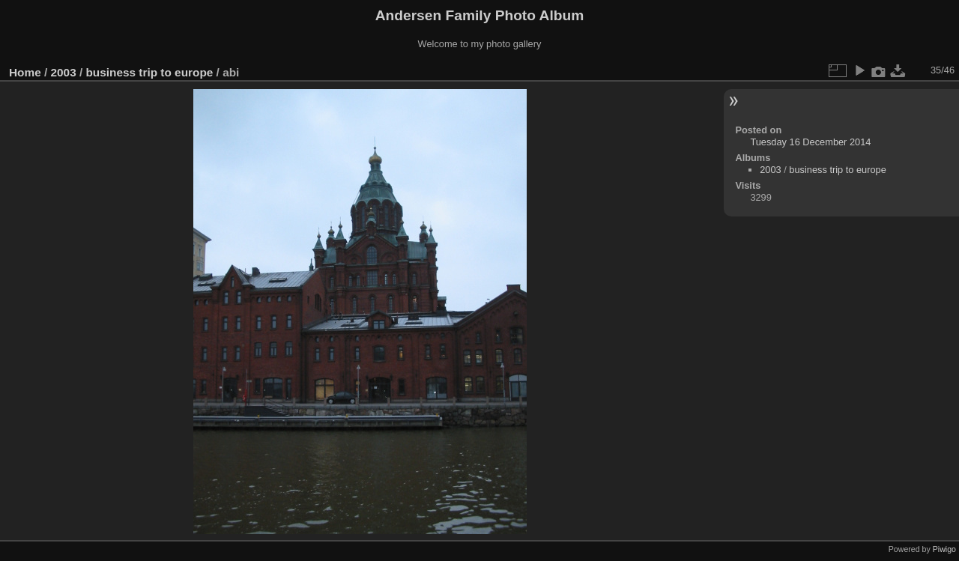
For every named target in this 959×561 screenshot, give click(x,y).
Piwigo (944, 549)
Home (25, 72)
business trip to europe (149, 72)
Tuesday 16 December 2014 (810, 142)
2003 (63, 72)
